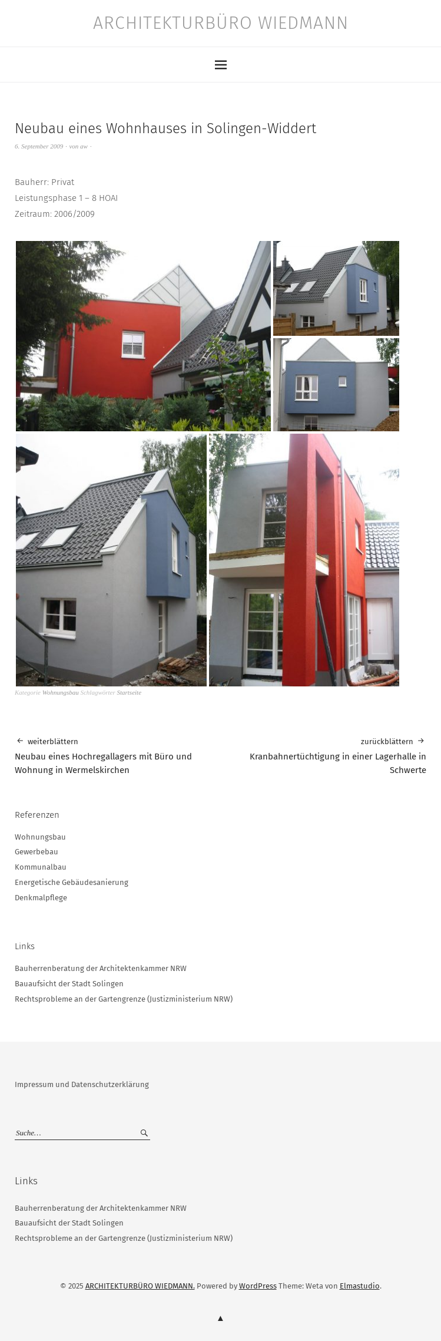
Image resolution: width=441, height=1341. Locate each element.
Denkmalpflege (41, 897)
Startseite (129, 692)
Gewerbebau (36, 851)
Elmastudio (360, 1285)
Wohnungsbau (60, 692)
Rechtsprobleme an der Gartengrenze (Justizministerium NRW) (124, 999)
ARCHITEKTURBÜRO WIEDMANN (221, 23)
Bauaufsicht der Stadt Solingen (69, 983)
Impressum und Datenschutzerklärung (82, 1084)
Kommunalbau (41, 867)
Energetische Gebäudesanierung (71, 882)
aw (84, 146)
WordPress (258, 1285)
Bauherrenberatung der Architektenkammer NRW (101, 968)
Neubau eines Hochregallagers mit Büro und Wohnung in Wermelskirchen (118, 755)
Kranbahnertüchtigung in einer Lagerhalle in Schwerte (324, 755)
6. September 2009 (39, 146)
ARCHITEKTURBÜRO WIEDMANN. (140, 1285)
